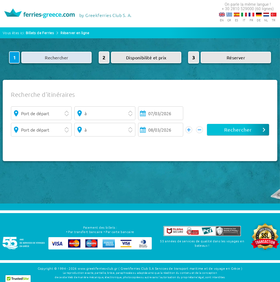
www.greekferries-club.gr (98, 268)
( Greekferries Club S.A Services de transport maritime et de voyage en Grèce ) (180, 268)
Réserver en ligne (74, 32)
